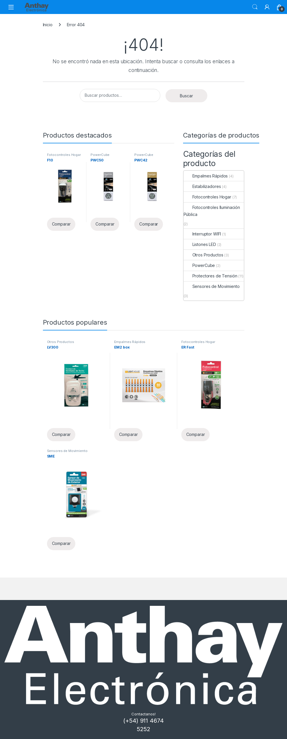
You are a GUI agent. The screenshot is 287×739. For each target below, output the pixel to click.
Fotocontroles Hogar (64, 155)
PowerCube (100, 155)
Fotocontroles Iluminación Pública (212, 211)
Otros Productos (203, 254)
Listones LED (200, 244)
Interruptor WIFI (202, 233)
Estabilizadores (202, 186)
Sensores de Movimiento (212, 286)
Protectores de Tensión (210, 275)
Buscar (255, 7)
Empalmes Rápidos (206, 175)
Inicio (48, 24)
